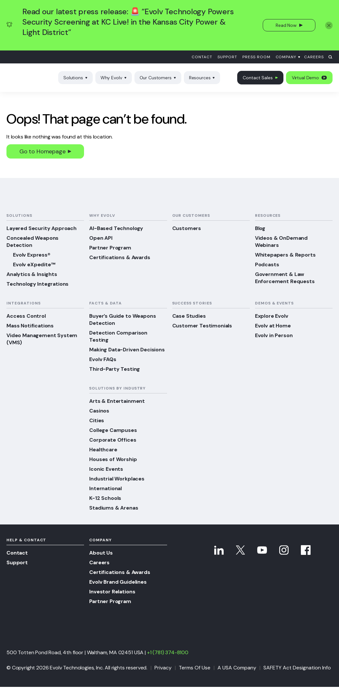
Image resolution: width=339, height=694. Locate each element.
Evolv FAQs (102, 359)
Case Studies (189, 316)
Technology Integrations (37, 284)
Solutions (75, 78)
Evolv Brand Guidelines (117, 581)
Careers (314, 57)
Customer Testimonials (202, 325)
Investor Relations (112, 591)
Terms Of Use (194, 667)
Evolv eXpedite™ (34, 264)
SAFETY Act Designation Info (297, 667)
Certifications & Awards (119, 257)
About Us (101, 552)
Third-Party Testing (114, 369)
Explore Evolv (271, 316)
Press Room (256, 57)
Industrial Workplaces (116, 478)
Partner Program (110, 247)
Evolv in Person (274, 335)
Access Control (26, 316)
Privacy (163, 667)
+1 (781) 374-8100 (167, 652)
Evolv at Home (273, 325)
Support (227, 57)
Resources (202, 78)
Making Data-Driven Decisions (127, 349)
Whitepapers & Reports (285, 254)
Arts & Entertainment (117, 401)
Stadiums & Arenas (113, 507)
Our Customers (158, 78)
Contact (202, 57)
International (105, 488)
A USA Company (236, 667)
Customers (186, 228)
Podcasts (267, 264)
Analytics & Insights (31, 274)
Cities (96, 420)
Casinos (99, 410)
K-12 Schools (105, 498)
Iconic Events (106, 469)
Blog (260, 228)
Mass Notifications (30, 325)
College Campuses (113, 430)
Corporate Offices (112, 439)
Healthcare (103, 449)
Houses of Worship (113, 459)
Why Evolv (114, 78)
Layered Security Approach (41, 228)
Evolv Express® (31, 254)
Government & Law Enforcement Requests (285, 278)
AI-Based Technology (116, 228)
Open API (100, 238)
